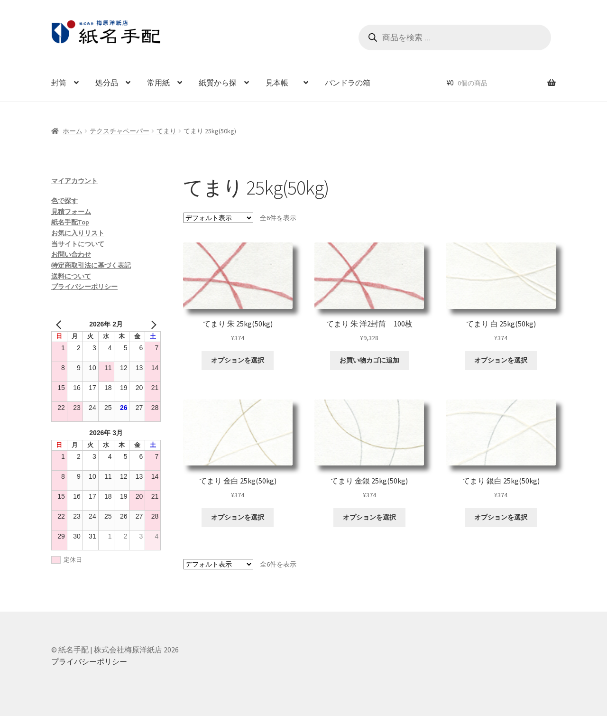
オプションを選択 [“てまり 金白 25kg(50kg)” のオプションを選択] (237, 517)
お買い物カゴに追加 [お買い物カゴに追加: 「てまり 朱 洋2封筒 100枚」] (369, 360)
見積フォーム (71, 211)
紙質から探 (218, 82)
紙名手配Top (70, 222)
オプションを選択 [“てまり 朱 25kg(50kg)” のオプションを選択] (237, 360)
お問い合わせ (71, 254)
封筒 (58, 82)
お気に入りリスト (77, 233)
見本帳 (281, 82)
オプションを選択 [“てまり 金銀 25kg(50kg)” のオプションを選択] (369, 517)
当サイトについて (77, 244)
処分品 (106, 82)
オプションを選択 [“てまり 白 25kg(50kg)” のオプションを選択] (500, 360)
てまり (166, 131)
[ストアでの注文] (218, 218)
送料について (71, 276)
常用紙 (158, 82)
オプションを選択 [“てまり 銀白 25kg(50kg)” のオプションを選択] (500, 517)
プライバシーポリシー (84, 286)
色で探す (64, 200)
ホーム (73, 131)
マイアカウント (74, 181)
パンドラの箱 (347, 82)
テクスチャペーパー (119, 131)
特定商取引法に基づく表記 (91, 265)
